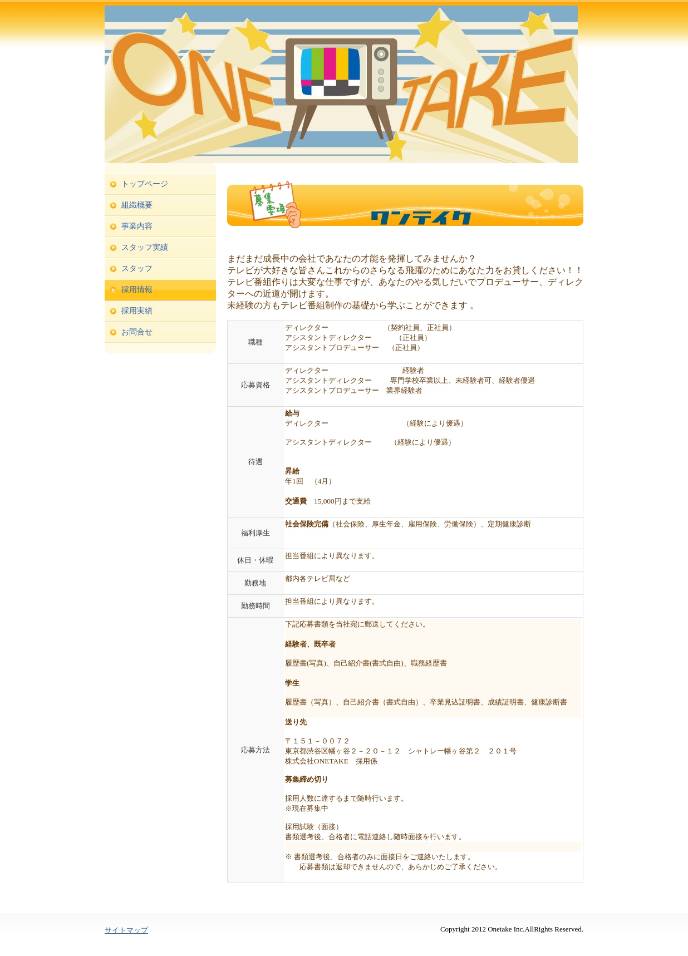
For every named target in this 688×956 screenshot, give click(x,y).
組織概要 (137, 205)
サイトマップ (126, 930)
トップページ (144, 184)
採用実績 (137, 311)
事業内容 (137, 226)
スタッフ (137, 268)
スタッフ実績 (144, 247)
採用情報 (137, 289)
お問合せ (137, 332)
